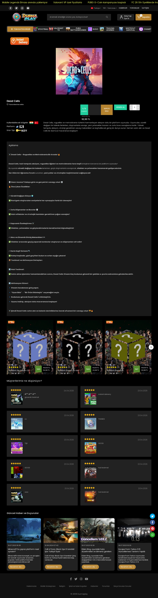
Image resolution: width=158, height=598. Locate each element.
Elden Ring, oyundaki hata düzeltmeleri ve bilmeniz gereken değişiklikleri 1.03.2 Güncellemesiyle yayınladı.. (97, 550)
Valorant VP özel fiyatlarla (71, 2)
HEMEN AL (121, 107)
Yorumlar (106, 586)
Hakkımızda (31, 586)
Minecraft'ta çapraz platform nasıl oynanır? (23, 550)
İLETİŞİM (145, 8)
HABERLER (123, 8)
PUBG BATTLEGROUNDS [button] (76, 29)
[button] (143, 17)
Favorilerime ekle (15, 104)
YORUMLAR (134, 8)
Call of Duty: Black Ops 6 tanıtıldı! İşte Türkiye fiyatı (59, 550)
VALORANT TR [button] (56, 29)
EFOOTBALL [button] (41, 29)
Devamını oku (16, 567)
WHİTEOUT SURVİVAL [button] (127, 29)
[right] (151, 347)
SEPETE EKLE (107, 109)
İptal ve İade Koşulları (78, 586)
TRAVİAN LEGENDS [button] (107, 29)
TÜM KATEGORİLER (20, 29)
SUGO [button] (93, 29)
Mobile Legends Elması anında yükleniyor (29, 2)
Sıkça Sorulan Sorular (122, 586)
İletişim (62, 586)
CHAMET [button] (145, 29)
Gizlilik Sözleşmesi (47, 586)
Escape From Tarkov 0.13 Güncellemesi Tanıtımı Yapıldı (131, 550)
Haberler (94, 586)
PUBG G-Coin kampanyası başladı (111, 2)
